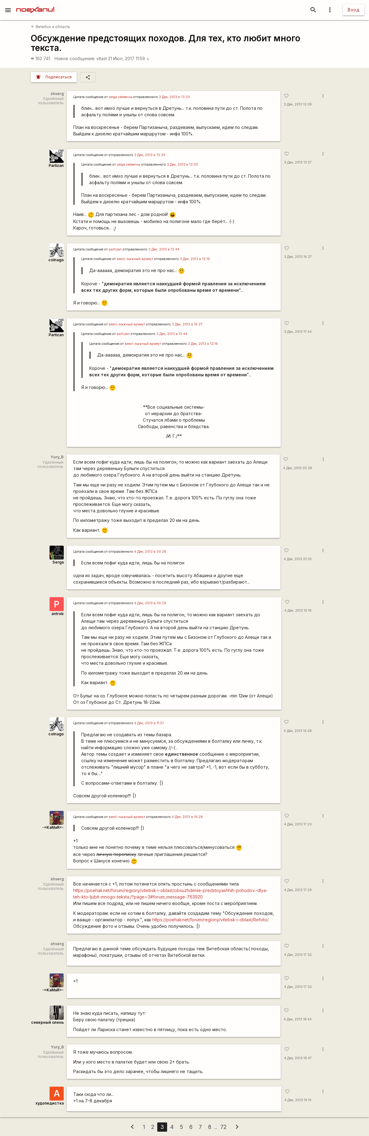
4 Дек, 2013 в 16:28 (187, 817)
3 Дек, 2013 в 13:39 (149, 155)
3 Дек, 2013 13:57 (298, 162)
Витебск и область (50, 26)
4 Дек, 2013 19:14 (297, 1100)
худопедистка (49, 1103)
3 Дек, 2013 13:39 (298, 104)
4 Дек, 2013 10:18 (297, 611)
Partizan (56, 165)
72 (223, 1127)
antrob (57, 613)
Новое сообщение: (74, 58)
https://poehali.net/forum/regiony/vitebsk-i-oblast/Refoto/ (210, 919)
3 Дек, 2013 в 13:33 (174, 97)
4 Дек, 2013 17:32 (298, 955)
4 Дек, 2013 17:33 (298, 987)
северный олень (47, 1022)
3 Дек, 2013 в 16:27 (187, 324)
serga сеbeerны (120, 97)
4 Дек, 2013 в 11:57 (149, 723)
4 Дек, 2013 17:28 (298, 890)
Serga (58, 562)
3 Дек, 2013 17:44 (298, 332)
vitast (101, 58)
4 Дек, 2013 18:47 (298, 1058)
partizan (115, 249)
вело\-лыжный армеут (135, 259)
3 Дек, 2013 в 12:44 (163, 249)
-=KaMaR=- (53, 827)
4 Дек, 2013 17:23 (298, 824)
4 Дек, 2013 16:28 (298, 731)
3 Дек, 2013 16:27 (298, 257)
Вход (353, 9)
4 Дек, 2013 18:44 (298, 1019)
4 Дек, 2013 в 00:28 (150, 552)
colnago (56, 260)
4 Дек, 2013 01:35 (298, 559)
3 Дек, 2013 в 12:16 (195, 259)
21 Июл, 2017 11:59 (129, 58)
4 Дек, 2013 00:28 (297, 468)
